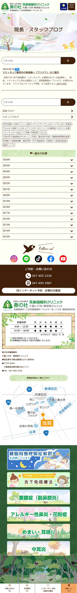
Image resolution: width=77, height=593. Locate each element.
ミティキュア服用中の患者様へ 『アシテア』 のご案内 (31, 72)
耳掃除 (6, 141)
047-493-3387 (38, 283)
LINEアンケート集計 (22, 124)
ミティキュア (8, 132)
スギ (33, 128)
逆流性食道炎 (61, 141)
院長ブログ (8, 111)
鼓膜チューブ (8, 145)
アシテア (37, 124)
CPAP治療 (7, 124)
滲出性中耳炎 (44, 137)
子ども (43, 132)
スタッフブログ (11, 116)
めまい (20, 132)
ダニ (39, 128)
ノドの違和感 (49, 128)
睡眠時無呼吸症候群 (61, 137)
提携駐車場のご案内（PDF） (38, 377)
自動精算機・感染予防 (20, 141)
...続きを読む (61, 84)
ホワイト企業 (64, 128)
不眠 (27, 132)
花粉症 (50, 141)
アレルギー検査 (9, 128)
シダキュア (23, 128)
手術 (34, 137)
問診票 (35, 132)
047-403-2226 (39, 275)
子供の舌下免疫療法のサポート (16, 137)
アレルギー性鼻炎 (63, 124)
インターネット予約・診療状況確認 (38, 290)
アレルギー (48, 124)
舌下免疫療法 (38, 141)
